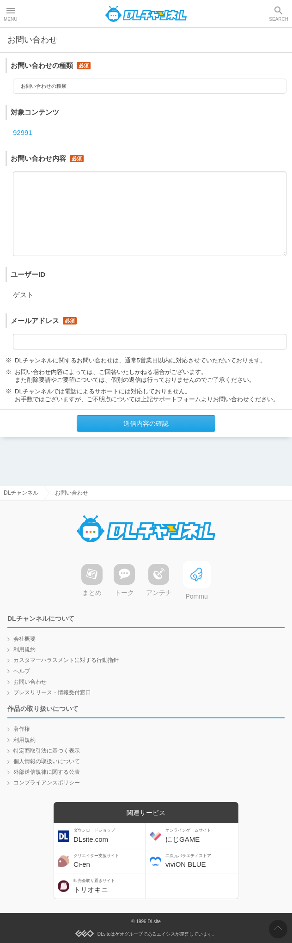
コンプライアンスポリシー (46, 782)
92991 (22, 135)
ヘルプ (21, 671)
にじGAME (200, 835)
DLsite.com (108, 835)
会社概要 (24, 639)
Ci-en (108, 861)
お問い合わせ (30, 682)
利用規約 (24, 649)
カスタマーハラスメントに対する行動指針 (66, 660)
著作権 (21, 729)
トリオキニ (108, 886)
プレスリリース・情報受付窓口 (52, 692)
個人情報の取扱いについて (46, 761)
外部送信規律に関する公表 (46, 772)
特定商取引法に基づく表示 (46, 750)
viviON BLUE (200, 861)
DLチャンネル (146, 14)
